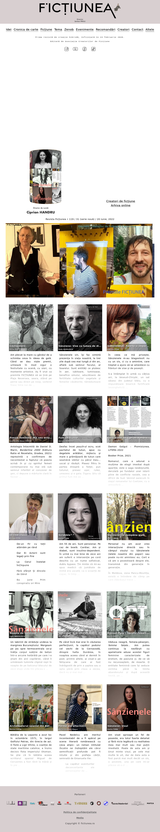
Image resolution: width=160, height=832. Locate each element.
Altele (149, 29)
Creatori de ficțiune (120, 201)
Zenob (69, 29)
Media (80, 818)
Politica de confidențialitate (80, 812)
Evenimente (85, 29)
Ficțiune (46, 29)
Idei (8, 29)
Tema (58, 29)
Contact (137, 29)
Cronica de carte (26, 29)
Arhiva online (120, 205)
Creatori (123, 29)
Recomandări (105, 29)
